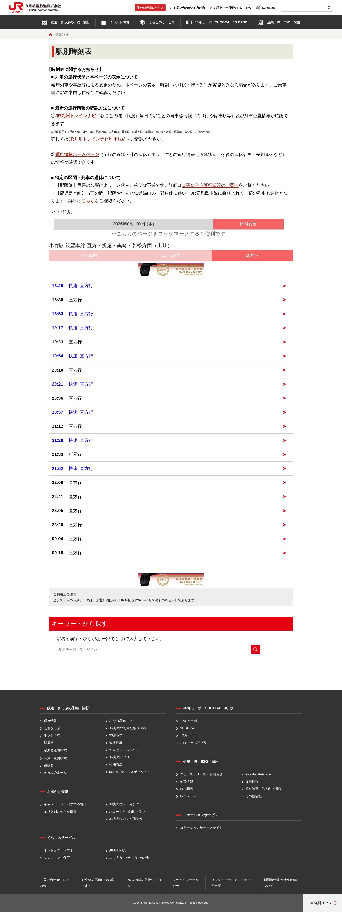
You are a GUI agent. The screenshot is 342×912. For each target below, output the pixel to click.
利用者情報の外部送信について (281, 882)
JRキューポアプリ (193, 742)
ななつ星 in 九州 (121, 721)
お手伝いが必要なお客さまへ (232, 7)
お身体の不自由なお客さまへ (98, 882)
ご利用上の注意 (64, 594)
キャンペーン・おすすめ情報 (65, 804)
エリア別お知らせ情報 (60, 811)
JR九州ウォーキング (124, 804)
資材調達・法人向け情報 (263, 789)
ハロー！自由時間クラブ (127, 811)
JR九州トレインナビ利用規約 (97, 139)
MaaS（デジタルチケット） (129, 771)
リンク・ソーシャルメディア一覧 (230, 882)
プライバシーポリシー (186, 882)
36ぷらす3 (117, 735)
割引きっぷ (52, 728)
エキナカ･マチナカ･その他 (129, 858)
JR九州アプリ (119, 757)
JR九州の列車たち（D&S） (129, 728)
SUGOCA (187, 728)
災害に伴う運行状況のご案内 (210, 185)
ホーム (50, 34)
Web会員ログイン (151, 7)
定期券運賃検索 (55, 750)
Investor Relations (258, 774)
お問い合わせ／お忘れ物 (189, 7)
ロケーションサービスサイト (201, 828)
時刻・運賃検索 (55, 758)
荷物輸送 (115, 764)
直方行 (67, 299)
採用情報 (251, 781)
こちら (88, 200)
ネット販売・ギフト (58, 850)
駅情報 (49, 742)
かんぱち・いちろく (124, 750)
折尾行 (67, 454)
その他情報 (253, 796)
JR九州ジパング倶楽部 (126, 819)
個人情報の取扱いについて (144, 882)
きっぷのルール (55, 772)
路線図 (49, 765)
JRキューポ (188, 721)
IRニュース (188, 796)
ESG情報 (186, 789)
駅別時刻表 (62, 34)
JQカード (187, 735)
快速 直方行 (72, 285)
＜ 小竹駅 (61, 212)
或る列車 (115, 742)
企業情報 (186, 781)
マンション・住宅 (57, 858)
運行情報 (50, 721)
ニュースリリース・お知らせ (201, 774)
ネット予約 (52, 735)
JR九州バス (117, 850)
